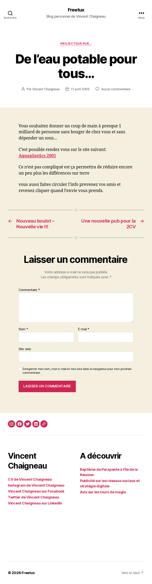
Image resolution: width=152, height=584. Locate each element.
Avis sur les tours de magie (103, 492)
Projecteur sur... (76, 43)
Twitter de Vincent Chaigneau (33, 497)
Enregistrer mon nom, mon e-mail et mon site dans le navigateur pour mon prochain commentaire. (77, 371)
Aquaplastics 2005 (37, 155)
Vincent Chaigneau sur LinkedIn (35, 503)
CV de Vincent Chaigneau (30, 479)
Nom (23, 329)
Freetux (76, 10)
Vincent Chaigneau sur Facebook (36, 491)
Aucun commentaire (115, 89)
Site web (25, 349)
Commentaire (29, 290)
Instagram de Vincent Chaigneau (36, 485)
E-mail (83, 329)
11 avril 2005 (80, 89)
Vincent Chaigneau (46, 89)
